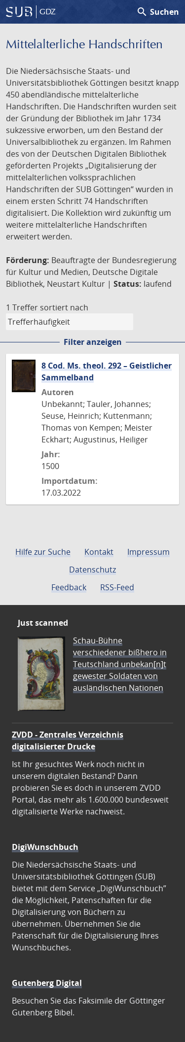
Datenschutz (92, 569)
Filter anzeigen (93, 341)
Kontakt (98, 551)
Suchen (157, 12)
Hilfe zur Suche (43, 551)
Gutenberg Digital (47, 982)
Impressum (148, 551)
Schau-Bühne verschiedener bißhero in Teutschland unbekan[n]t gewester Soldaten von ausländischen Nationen (120, 664)
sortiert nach (64, 307)
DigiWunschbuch (45, 846)
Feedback (68, 587)
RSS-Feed (117, 587)
